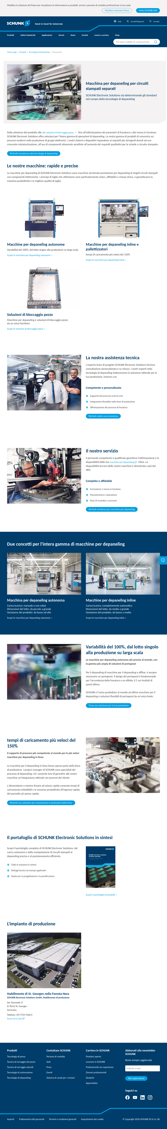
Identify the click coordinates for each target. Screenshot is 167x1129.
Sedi (48, 1061)
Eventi (49, 1072)
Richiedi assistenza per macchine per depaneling (112, 509)
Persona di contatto (55, 1056)
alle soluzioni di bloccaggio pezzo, (58, 132)
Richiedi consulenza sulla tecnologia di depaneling (34, 153)
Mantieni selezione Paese (117, 10)
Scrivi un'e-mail (14, 1018)
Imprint (10, 1119)
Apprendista (92, 1083)
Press (48, 1067)
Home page (12, 52)
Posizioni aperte (93, 1056)
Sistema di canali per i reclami (60, 1077)
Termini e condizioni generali (62, 1119)
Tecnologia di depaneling (19, 1077)
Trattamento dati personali (31, 1119)
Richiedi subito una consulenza (103, 416)
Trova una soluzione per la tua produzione (109, 705)
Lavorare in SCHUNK (95, 1061)
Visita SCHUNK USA (148, 10)
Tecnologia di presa (16, 1056)
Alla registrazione (136, 1078)
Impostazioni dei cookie (92, 1119)
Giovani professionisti (96, 1072)
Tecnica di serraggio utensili (20, 1067)
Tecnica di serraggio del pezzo (21, 1061)
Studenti (90, 1077)
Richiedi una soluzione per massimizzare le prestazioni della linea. (41, 802)
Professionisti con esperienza (99, 1067)
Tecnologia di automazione (20, 1072)
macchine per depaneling (122, 462)
